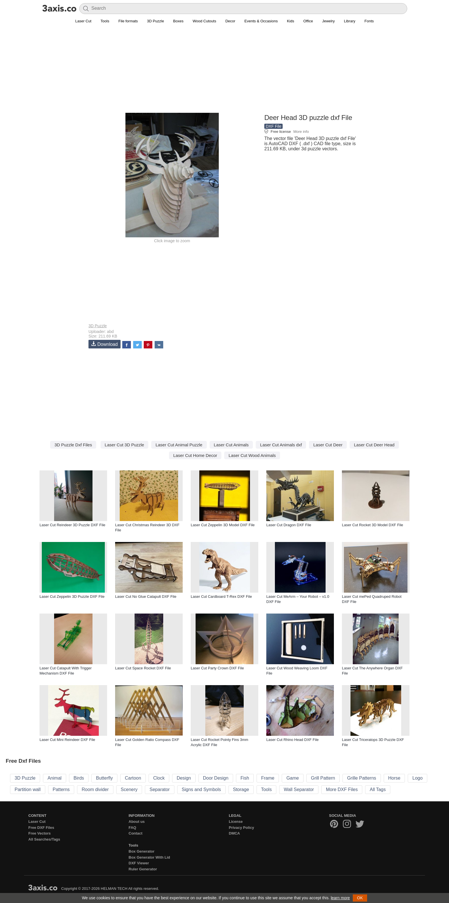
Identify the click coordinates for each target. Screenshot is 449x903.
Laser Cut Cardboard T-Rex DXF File (221, 596)
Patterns (61, 789)
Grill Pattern (323, 778)
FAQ (132, 827)
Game (292, 778)
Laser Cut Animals (231, 444)
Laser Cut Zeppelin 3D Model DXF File (223, 525)
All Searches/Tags (44, 839)
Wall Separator (299, 789)
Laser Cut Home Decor (195, 455)
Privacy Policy (241, 827)
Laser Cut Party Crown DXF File (217, 668)
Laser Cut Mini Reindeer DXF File (67, 740)
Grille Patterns (361, 778)
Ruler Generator (143, 869)
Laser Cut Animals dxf (281, 444)
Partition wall (28, 789)
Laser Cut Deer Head (374, 444)
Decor (230, 21)
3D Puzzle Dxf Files (73, 444)
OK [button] (360, 898)
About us (137, 821)
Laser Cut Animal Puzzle (178, 444)
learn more (340, 898)
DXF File (273, 126)
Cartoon (133, 778)
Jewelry (328, 21)
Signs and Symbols (201, 789)
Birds (79, 778)
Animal (55, 778)
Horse (394, 778)
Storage (241, 789)
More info (301, 131)
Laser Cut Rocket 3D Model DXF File (372, 525)
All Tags (378, 789)
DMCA (234, 833)
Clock (159, 778)
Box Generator (141, 851)
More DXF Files (342, 789)
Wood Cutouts (204, 21)
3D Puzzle (155, 21)
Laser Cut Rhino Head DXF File (292, 740)
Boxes (178, 21)
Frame (267, 778)
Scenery (129, 789)
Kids (290, 21)
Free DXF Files (41, 827)
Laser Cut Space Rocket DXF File (143, 668)
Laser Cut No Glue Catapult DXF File (145, 596)
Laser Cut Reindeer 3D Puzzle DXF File (72, 525)
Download (104, 344)
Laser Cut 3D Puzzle (124, 444)
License (236, 821)
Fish (245, 778)
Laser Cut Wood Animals (252, 455)
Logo (417, 778)
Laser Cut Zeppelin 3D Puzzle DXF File (72, 596)
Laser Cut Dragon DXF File (288, 525)
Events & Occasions (261, 21)
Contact (135, 833)
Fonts (369, 21)
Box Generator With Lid (149, 857)
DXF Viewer (139, 863)
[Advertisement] (224, 72)
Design (184, 778)
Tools (105, 21)
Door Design (216, 778)
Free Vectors (39, 833)
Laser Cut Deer (327, 444)
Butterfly (104, 778)
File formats (128, 21)
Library (349, 21)
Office (308, 21)
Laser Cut (83, 21)
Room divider (95, 789)
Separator (159, 789)
